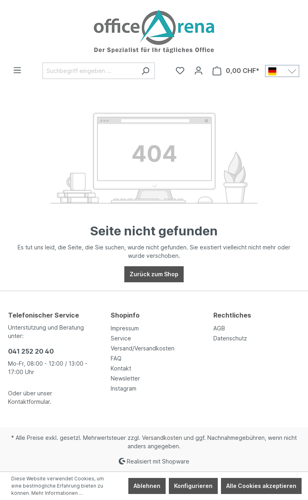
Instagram (123, 388)
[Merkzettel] (180, 70)
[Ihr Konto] (198, 70)
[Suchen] (145, 71)
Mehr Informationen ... (57, 493)
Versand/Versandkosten (142, 348)
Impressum (125, 328)
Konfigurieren (193, 485)
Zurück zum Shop (154, 274)
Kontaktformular (29, 401)
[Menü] (17, 70)
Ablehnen (147, 485)
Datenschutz (230, 338)
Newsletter (125, 378)
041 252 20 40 (31, 351)
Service (121, 338)
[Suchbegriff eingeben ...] (89, 71)
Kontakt (121, 368)
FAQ (116, 358)
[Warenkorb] (236, 71)
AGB (219, 328)
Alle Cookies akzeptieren (261, 485)
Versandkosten (162, 437)
